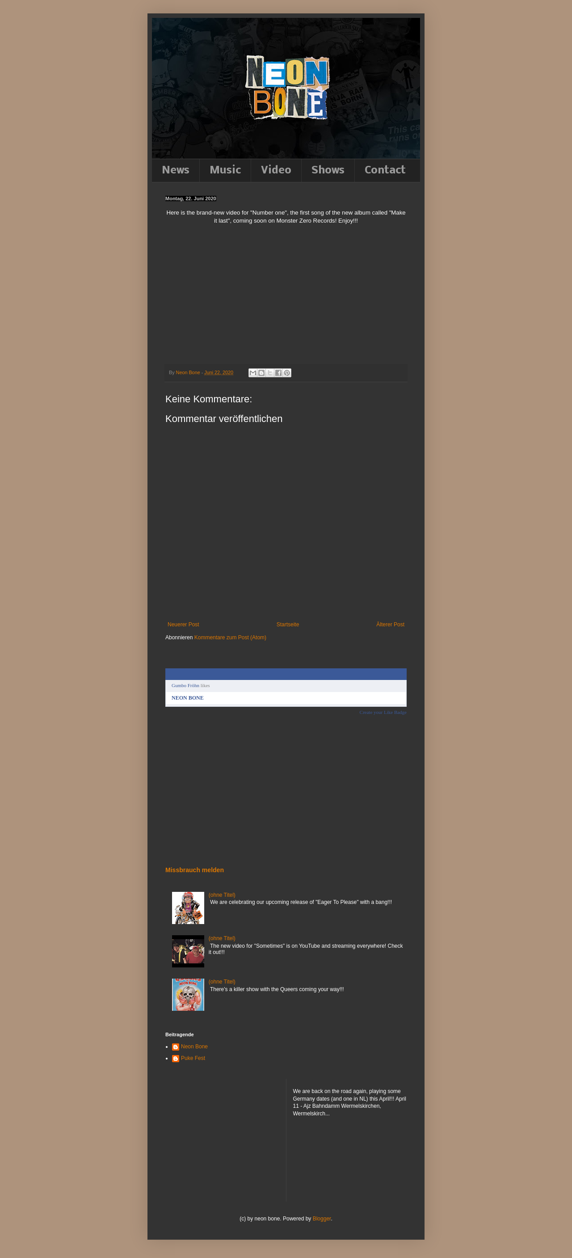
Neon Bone (194, 1046)
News (175, 170)
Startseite (288, 624)
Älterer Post (390, 624)
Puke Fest (193, 1058)
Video (276, 170)
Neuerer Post (183, 624)
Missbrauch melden (194, 870)
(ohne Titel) (222, 895)
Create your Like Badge (383, 712)
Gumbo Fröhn (185, 685)
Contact (385, 170)
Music (225, 170)
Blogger (322, 1219)
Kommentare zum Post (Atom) (230, 637)
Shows (328, 170)
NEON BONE (188, 698)
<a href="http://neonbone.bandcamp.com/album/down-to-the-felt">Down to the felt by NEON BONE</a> (203, 790)
